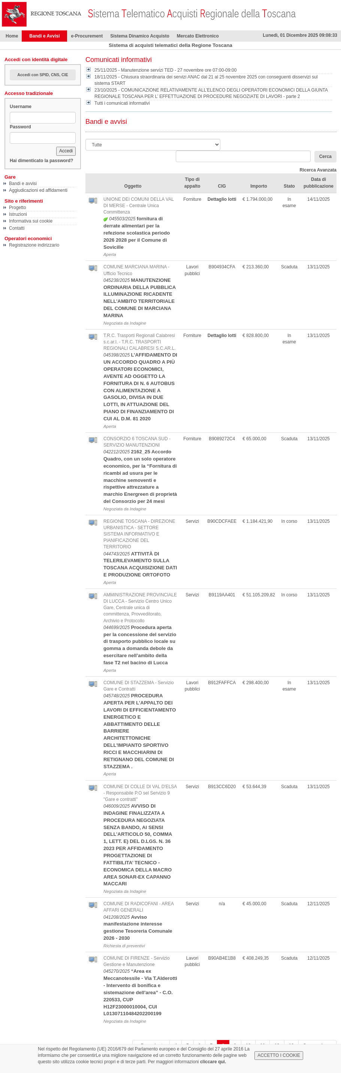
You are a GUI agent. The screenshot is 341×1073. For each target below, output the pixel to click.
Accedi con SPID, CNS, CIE (42, 74)
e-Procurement (87, 36)
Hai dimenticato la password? (41, 160)
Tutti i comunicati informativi (122, 103)
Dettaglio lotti (222, 199)
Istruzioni (18, 214)
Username (20, 106)
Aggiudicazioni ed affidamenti (38, 190)
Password (20, 126)
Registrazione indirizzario (34, 245)
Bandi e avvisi (23, 183)
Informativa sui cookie (30, 221)
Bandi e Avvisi (44, 36)
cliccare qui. (213, 1061)
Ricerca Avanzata (318, 170)
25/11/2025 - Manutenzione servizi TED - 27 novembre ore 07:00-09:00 (165, 70)
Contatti (16, 228)
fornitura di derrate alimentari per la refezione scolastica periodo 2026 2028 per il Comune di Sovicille (136, 233)
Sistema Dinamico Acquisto (139, 36)
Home (12, 36)
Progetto (17, 207)
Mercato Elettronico (198, 36)
